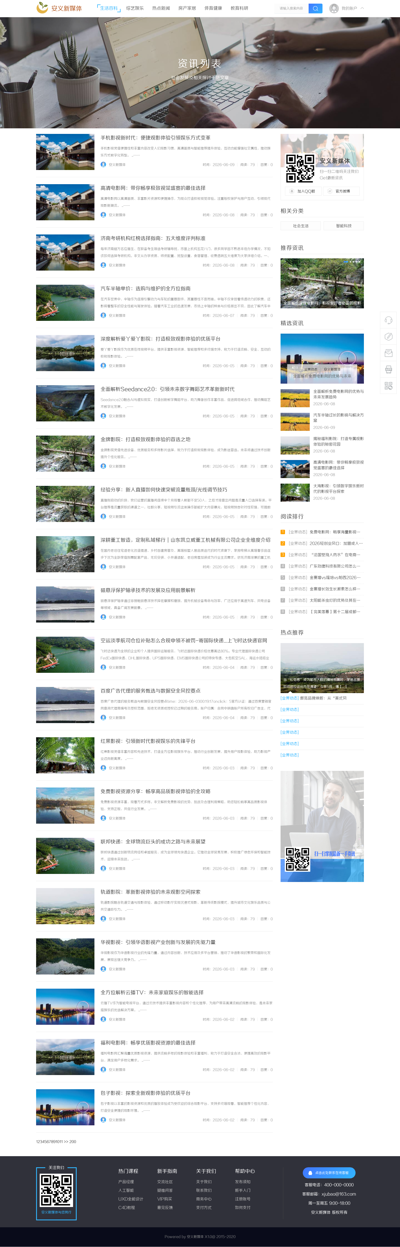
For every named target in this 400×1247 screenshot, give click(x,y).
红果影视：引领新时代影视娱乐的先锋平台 (148, 741)
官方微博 (343, 191)
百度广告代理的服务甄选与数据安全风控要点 (151, 691)
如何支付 (243, 1208)
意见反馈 (165, 1208)
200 (72, 1142)
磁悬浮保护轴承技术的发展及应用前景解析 (148, 591)
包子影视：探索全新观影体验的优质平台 (146, 1093)
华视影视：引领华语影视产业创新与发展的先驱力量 (158, 942)
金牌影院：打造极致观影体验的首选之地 (146, 440)
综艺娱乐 (135, 8)
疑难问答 (165, 1190)
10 (57, 1142)
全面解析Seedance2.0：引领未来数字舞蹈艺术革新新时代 (168, 389)
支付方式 (204, 1208)
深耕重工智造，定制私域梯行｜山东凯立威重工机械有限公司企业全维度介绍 (186, 540)
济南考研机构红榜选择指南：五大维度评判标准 (153, 239)
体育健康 (213, 8)
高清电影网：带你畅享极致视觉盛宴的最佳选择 (153, 188)
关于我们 (204, 1182)
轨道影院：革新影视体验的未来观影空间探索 (151, 892)
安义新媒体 (66, 9)
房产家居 (187, 8)
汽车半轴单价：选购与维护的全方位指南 (146, 289)
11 (61, 1142)
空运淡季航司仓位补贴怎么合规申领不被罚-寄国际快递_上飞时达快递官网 (184, 641)
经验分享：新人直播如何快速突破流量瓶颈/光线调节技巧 (164, 490)
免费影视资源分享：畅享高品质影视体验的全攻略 (156, 792)
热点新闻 (161, 8)
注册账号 (243, 1199)
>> (66, 1142)
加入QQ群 (306, 191)
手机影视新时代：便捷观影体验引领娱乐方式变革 (156, 138)
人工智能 (126, 1190)
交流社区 (165, 1182)
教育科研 (239, 8)
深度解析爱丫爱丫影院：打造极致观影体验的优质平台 (161, 339)
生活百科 (109, 8)
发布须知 (243, 1182)
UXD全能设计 (130, 1199)
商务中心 (204, 1199)
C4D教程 (126, 1208)
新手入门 (243, 1190)
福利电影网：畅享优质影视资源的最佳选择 (148, 1043)
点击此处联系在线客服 (328, 1173)
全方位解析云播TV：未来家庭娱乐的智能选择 (152, 993)
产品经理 (126, 1182)
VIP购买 (164, 1199)
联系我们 (204, 1190)
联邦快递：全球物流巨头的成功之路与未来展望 (153, 842)
